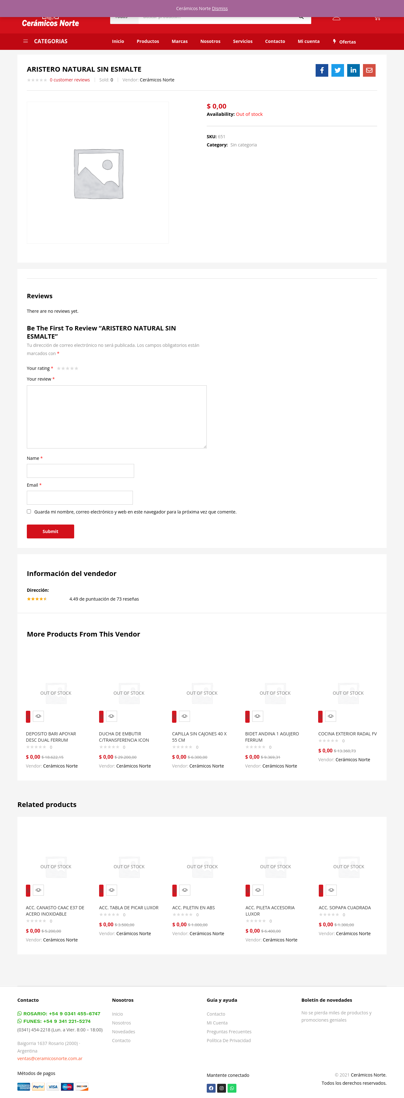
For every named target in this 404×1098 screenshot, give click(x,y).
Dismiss (220, 8)
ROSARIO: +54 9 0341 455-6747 (58, 1011)
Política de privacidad (229, 1038)
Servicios (242, 41)
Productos (148, 41)
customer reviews (70, 79)
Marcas (180, 41)
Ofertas (344, 42)
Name (35, 458)
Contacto (275, 41)
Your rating (40, 368)
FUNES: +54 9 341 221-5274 (54, 1019)
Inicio (118, 41)
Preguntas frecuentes (229, 1029)
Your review (41, 379)
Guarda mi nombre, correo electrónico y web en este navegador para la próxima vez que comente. (135, 512)
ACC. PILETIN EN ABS (196, 899)
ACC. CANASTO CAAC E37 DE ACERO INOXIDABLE (54, 902)
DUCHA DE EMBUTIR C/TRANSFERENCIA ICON (127, 732)
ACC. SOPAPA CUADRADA (348, 899)
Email (34, 485)
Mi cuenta (309, 41)
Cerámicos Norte (157, 80)
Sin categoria (243, 145)
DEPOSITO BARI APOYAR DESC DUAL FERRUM (54, 732)
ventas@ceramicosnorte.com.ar (49, 1056)
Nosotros (210, 41)
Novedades (123, 1029)
